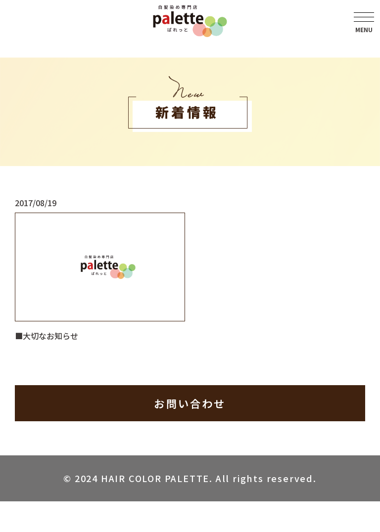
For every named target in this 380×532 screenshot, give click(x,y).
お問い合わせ (190, 403)
